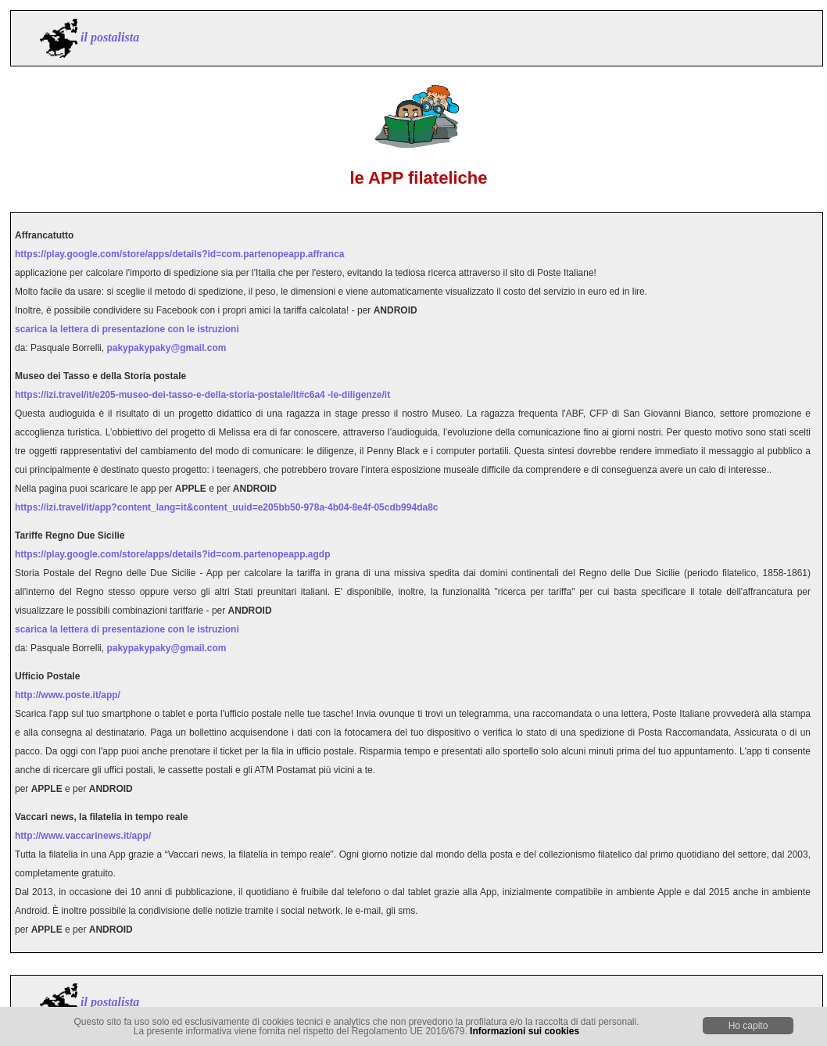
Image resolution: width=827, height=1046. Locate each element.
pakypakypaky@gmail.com (166, 347)
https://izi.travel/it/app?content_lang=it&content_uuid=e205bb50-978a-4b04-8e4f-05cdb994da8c (227, 507)
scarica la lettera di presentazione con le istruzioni (127, 329)
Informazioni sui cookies (524, 1031)
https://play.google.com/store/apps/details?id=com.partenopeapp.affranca (180, 254)
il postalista (110, 37)
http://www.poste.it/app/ (67, 695)
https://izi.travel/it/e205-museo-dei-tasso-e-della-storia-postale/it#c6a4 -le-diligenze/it (202, 394)
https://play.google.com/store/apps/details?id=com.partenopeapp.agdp (173, 554)
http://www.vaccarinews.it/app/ (83, 835)
